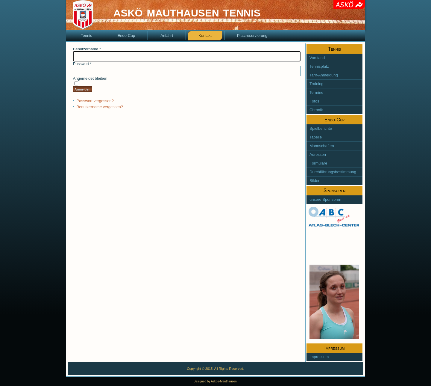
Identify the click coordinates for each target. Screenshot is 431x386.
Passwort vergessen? (95, 101)
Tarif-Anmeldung (323, 75)
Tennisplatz (319, 66)
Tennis (86, 35)
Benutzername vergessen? (100, 107)
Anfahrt (166, 35)
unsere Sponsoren (325, 199)
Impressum (319, 357)
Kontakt (205, 35)
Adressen (317, 154)
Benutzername (87, 49)
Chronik (316, 110)
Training (316, 84)
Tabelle (315, 137)
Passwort (82, 63)
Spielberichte (320, 128)
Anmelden (82, 89)
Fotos (314, 101)
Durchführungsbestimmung (332, 172)
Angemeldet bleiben (90, 78)
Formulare (318, 163)
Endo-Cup (126, 35)
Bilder (314, 180)
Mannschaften (321, 146)
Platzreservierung (252, 35)
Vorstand (317, 57)
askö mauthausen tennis (186, 11)
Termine (316, 92)
